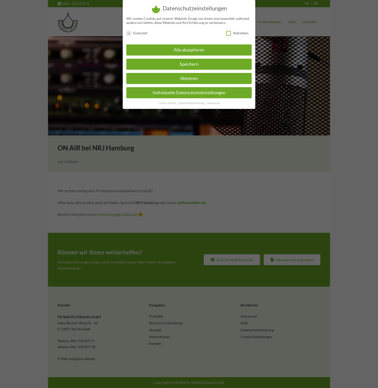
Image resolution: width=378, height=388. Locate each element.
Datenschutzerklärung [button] (192, 100)
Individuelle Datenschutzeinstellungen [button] (189, 89)
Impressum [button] (213, 100)
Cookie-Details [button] (167, 100)
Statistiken (237, 30)
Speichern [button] (189, 61)
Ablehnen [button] (189, 75)
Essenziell (137, 30)
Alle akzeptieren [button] (189, 47)
